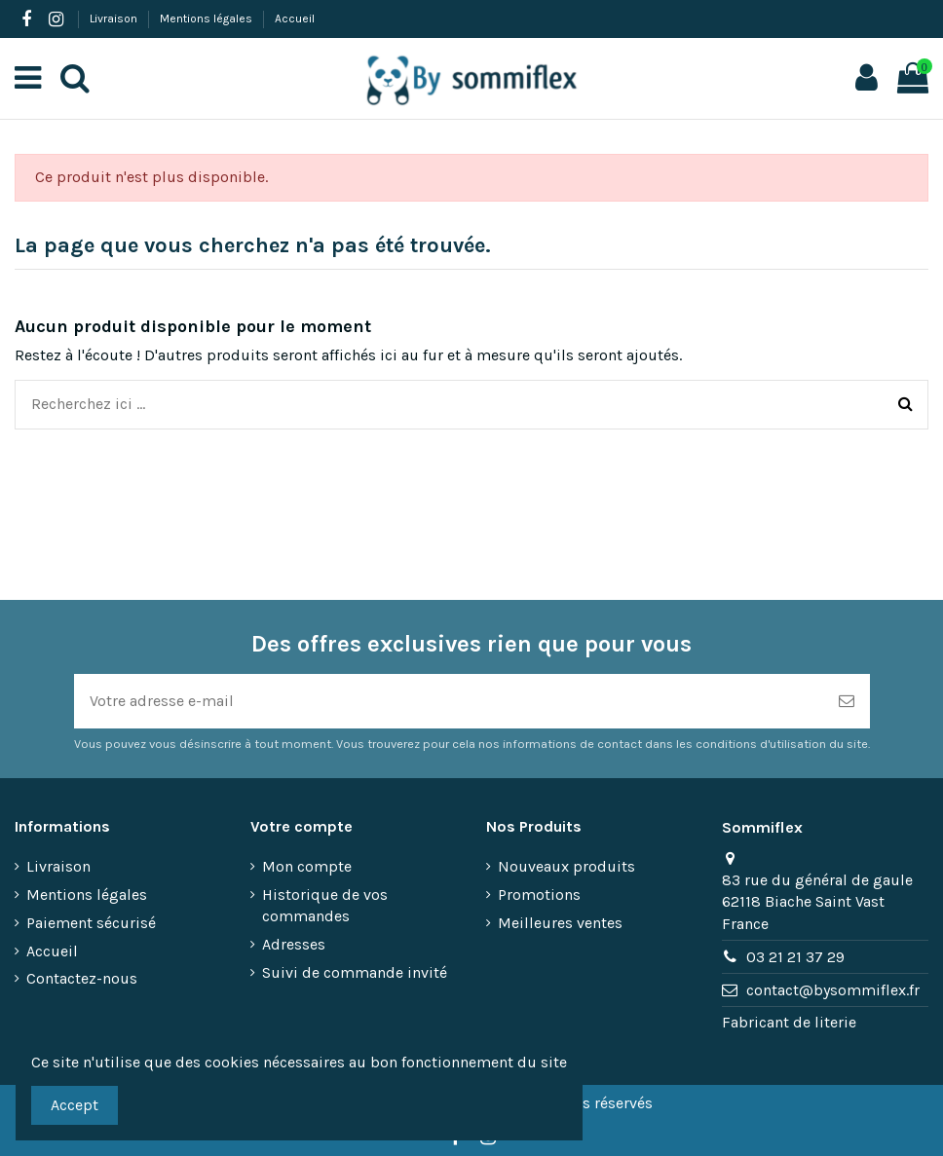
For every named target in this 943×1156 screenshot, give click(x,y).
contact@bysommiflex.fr (833, 990)
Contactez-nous (81, 978)
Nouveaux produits (566, 866)
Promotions (539, 894)
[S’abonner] (846, 701)
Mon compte (307, 866)
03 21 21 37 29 (795, 957)
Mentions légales (207, 18)
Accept (74, 1105)
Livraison (115, 18)
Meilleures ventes (560, 923)
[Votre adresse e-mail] (448, 701)
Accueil (295, 18)
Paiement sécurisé (91, 923)
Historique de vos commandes (325, 905)
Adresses (293, 944)
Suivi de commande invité (354, 972)
